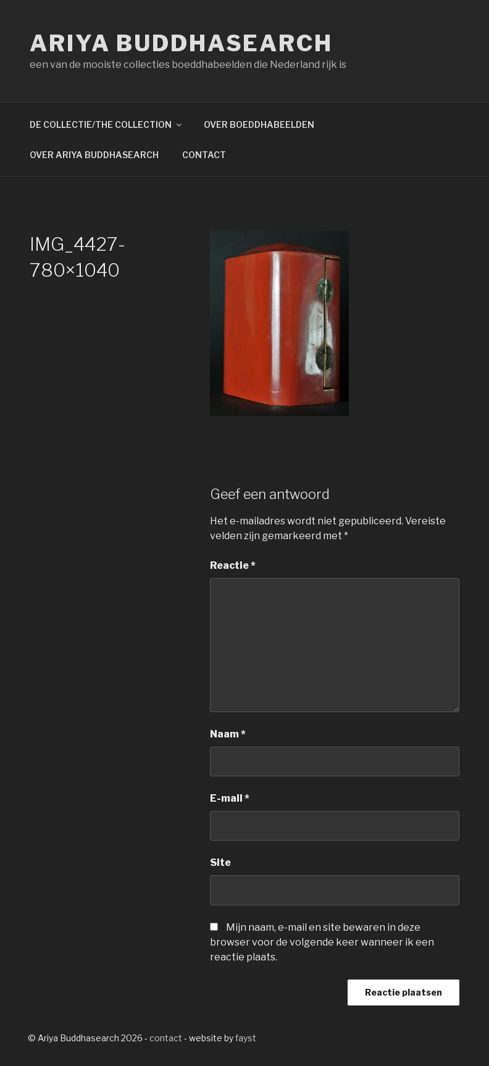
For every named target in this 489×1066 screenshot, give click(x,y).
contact (165, 1038)
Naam (228, 734)
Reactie (233, 565)
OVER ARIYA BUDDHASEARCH (94, 154)
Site (220, 862)
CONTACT (204, 154)
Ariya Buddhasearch (181, 43)
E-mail (229, 798)
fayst (245, 1038)
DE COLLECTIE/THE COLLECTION (106, 124)
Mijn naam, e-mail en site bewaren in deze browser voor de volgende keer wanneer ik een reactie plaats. (322, 942)
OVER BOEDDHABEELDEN (259, 124)
